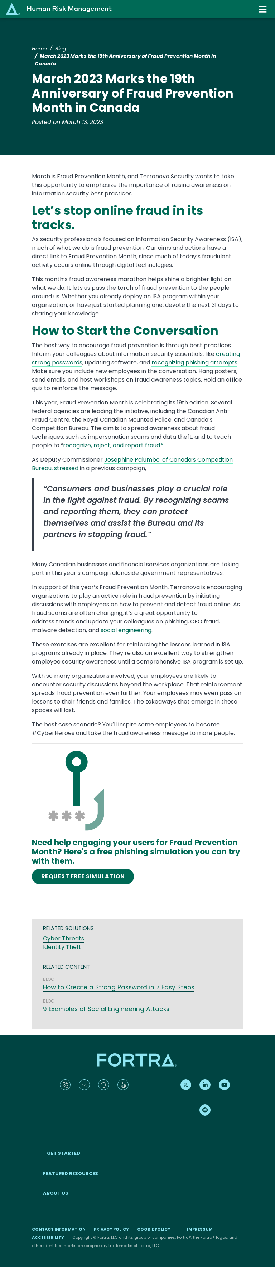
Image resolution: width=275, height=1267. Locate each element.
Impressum (200, 1229)
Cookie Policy (153, 1229)
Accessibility (48, 1237)
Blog (60, 48)
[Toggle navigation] (263, 9)
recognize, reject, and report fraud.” (113, 445)
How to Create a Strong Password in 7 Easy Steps (118, 987)
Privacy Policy (111, 1229)
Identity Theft (62, 947)
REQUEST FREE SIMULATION (83, 876)
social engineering (126, 630)
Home (39, 48)
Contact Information (59, 1229)
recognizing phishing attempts (194, 362)
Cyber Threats (63, 938)
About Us (55, 1193)
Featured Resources (70, 1173)
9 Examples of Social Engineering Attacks (106, 1009)
